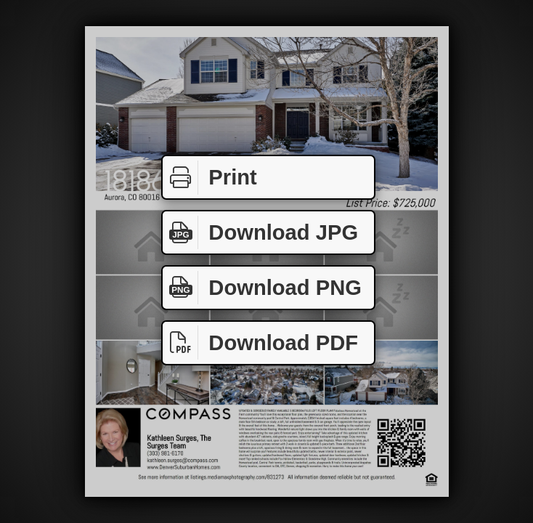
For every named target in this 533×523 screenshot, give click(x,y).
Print (210, 178)
